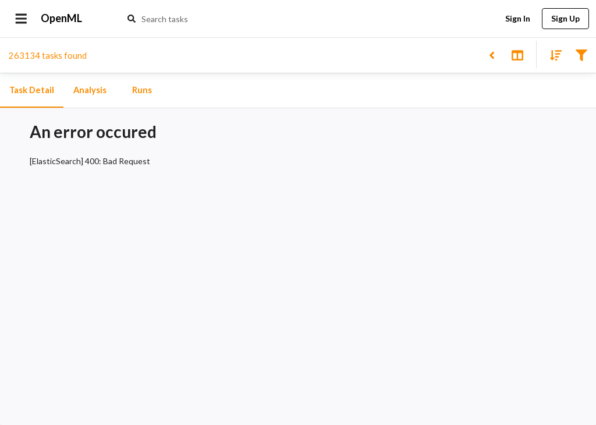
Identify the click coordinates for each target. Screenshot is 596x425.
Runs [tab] (142, 90)
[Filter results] (581, 54)
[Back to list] (491, 54)
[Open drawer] (21, 18)
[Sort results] (552, 54)
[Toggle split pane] (517, 54)
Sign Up (565, 19)
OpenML (62, 18)
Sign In (517, 19)
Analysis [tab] (89, 90)
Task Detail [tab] (31, 90)
